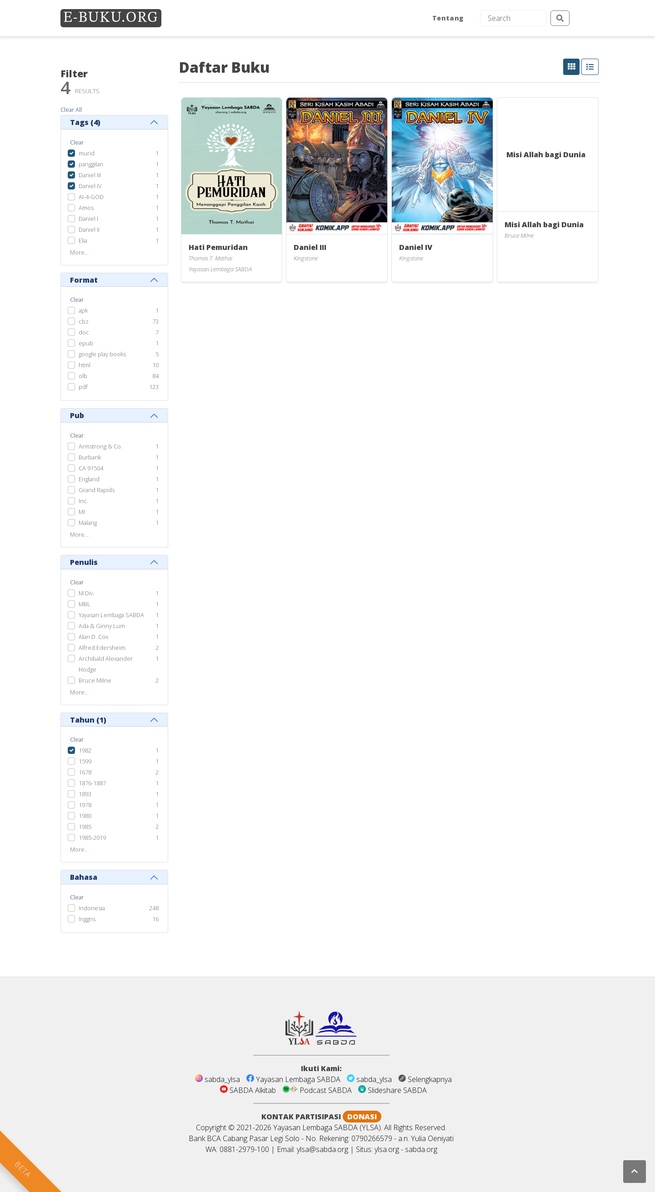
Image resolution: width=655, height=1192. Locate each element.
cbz (84, 321)
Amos (86, 208)
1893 (85, 794)
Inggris (87, 919)
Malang (88, 523)
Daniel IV (90, 186)
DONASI (362, 1117)
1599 (85, 761)
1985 (85, 827)
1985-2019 (92, 837)
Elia (83, 240)
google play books (102, 354)
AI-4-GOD (91, 197)
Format (84, 280)
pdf (83, 387)
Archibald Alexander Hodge (106, 663)
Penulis (84, 562)
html (84, 365)
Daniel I (88, 218)
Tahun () (88, 720)
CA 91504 (91, 468)
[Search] (513, 18)
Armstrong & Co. (100, 446)
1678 (85, 772)
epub (86, 343)
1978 (85, 805)
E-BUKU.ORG (111, 18)
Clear (77, 142)
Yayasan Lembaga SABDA (111, 615)
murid (87, 153)
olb (83, 376)
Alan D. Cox (93, 637)
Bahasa (83, 877)
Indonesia (92, 908)
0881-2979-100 (244, 1149)
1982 (85, 750)
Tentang (448, 18)
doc (84, 332)
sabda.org (421, 1149)
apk (83, 310)
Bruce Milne (95, 680)
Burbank (90, 457)
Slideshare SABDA (392, 1090)
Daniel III (90, 175)
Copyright (211, 1127)
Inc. (83, 501)
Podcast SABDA (318, 1090)
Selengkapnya (425, 1079)
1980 (85, 816)
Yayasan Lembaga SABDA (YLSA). (327, 1127)
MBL (84, 604)
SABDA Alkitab (249, 1090)
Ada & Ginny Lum (102, 626)
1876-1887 (92, 783)
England (89, 479)
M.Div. (87, 593)
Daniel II (89, 229)
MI (82, 512)
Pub (77, 415)
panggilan (91, 164)
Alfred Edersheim (102, 647)
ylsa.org (387, 1149)
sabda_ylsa (218, 1079)
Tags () (85, 122)
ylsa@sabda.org (322, 1149)
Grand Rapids (97, 490)
